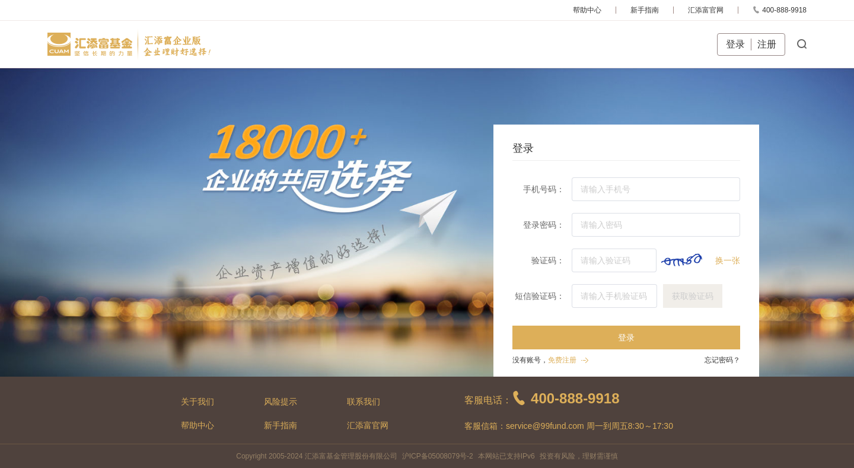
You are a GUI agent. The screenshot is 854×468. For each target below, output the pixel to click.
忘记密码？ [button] (722, 360)
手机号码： (544, 189)
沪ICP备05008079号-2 (437, 456)
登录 (735, 44)
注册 (766, 44)
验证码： (548, 260)
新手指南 (644, 10)
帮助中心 (587, 10)
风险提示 (280, 401)
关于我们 (197, 401)
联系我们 (363, 401)
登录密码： (544, 225)
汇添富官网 (706, 10)
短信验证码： (540, 296)
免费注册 (562, 360)
